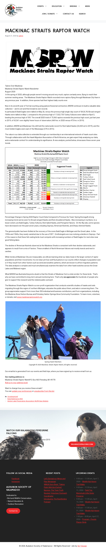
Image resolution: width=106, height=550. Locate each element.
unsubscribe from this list (44, 391)
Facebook (15, 479)
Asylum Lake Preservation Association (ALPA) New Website (27, 401)
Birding (76, 6)
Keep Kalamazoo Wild (15, 399)
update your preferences (22, 391)
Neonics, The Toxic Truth (53, 490)
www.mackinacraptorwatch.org (29, 297)
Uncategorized (12, 396)
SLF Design (82, 546)
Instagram (16, 482)
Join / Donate (51, 14)
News (87, 6)
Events (43, 6)
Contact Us (68, 14)
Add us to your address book (16, 383)
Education (59, 6)
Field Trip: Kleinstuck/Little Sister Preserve (85, 493)
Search (82, 14)
